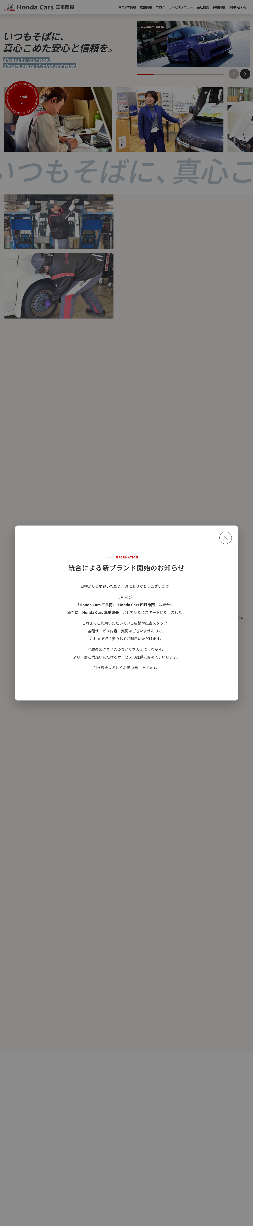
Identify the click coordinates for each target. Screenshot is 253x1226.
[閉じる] (225, 538)
